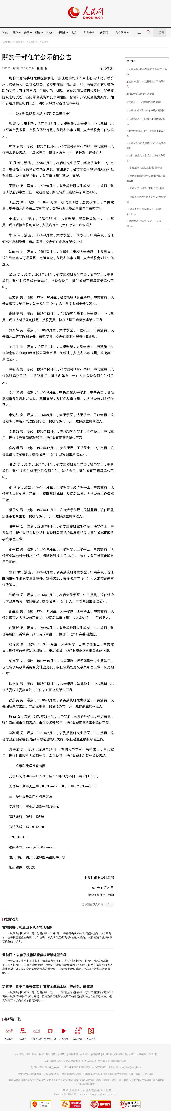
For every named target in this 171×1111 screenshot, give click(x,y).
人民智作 (91, 1032)
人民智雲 (77, 1032)
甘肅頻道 (18, 42)
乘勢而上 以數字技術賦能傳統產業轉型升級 (34, 955)
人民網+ (23, 1032)
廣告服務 (73, 1054)
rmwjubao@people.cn (130, 1067)
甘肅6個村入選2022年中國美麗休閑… (147, 110)
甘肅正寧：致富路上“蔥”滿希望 (146, 167)
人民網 (6, 42)
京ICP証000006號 (142, 1080)
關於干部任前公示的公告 (141, 93)
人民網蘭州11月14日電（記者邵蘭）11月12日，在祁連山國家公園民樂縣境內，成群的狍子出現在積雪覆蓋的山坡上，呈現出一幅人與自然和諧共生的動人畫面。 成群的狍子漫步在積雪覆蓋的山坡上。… (57, 937)
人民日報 (9, 1032)
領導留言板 (50, 1032)
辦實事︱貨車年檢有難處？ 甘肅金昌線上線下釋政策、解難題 (47, 986)
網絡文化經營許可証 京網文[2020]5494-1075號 (70, 1080)
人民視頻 (64, 1032)
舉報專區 (89, 32)
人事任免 (44, 42)
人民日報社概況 (22, 1054)
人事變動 (31, 42)
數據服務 (107, 1054)
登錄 (161, 32)
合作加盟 (84, 1054)
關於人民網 (38, 1054)
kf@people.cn (55, 1067)
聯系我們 (152, 1054)
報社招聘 (50, 1054)
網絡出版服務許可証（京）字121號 (114, 1080)
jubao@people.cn (118, 1061)
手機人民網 (36, 1032)
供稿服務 (95, 1054)
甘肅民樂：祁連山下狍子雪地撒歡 (27, 927)
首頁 (5, 32)
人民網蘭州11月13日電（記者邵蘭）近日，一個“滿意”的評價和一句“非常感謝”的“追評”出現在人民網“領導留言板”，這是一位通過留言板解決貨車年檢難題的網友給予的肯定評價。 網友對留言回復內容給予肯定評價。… (57, 996)
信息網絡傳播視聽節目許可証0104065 (26, 1080)
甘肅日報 (42, 68)
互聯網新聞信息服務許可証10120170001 (38, 1074)
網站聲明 (118, 1054)
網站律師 (129, 1054)
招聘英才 (62, 1054)
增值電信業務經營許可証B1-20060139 (81, 1074)
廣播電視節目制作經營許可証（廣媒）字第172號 (128, 1074)
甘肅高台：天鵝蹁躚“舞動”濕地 (144, 102)
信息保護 (141, 1054)
